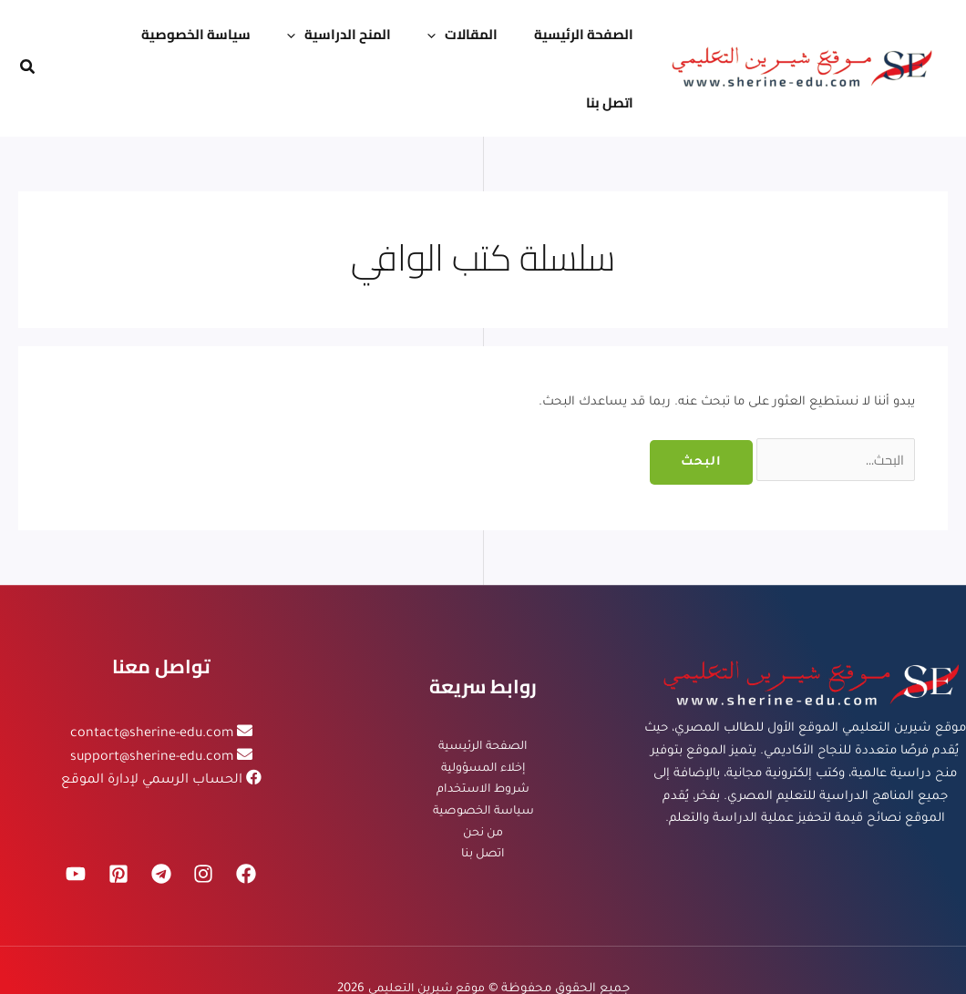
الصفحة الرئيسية (483, 683)
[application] (417, 38)
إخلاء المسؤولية (483, 705)
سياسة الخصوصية (483, 751)
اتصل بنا (483, 796)
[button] (26, 38)
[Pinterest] (116, 812)
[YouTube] (70, 812)
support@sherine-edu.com (151, 695)
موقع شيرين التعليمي (426, 928)
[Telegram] (161, 812)
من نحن (483, 773)
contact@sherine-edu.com (151, 672)
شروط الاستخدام (483, 728)
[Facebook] (252, 812)
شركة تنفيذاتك (438, 950)
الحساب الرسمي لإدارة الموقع (151, 719)
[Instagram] (207, 812)
